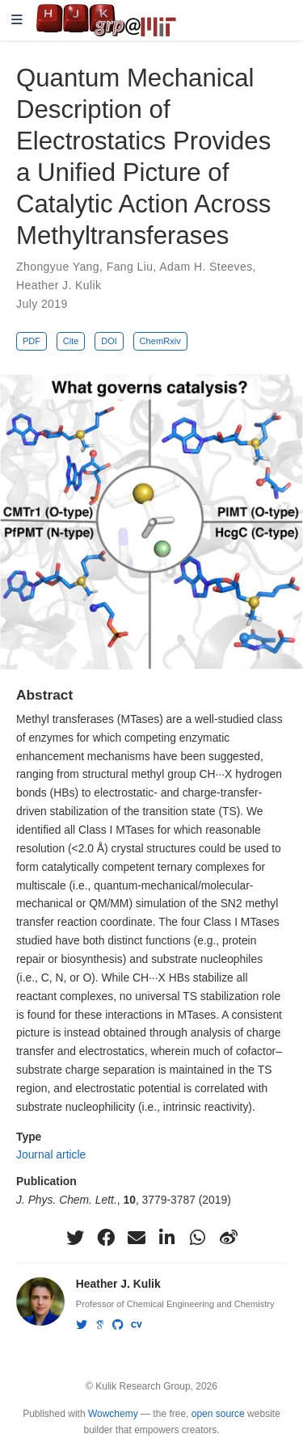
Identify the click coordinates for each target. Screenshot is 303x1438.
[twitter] (75, 1238)
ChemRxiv (160, 341)
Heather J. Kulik (59, 285)
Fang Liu (130, 266)
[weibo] (229, 1238)
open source (218, 1413)
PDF (31, 341)
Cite (71, 341)
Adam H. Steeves (205, 266)
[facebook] (106, 1238)
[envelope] (136, 1238)
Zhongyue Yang (57, 266)
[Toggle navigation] (17, 20)
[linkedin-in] (167, 1238)
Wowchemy (113, 1413)
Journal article (51, 1154)
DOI (109, 341)
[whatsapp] (198, 1238)
